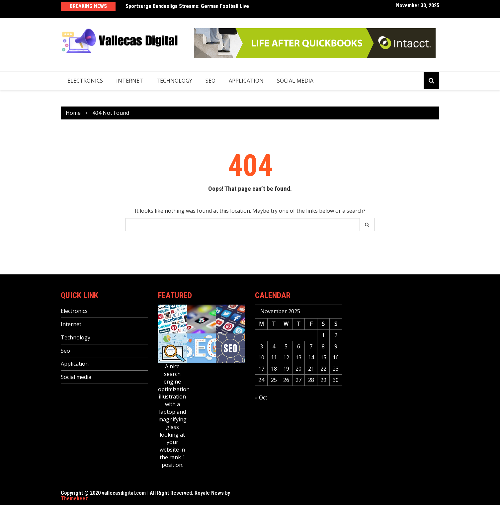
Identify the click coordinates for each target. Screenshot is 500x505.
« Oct (261, 397)
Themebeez (74, 498)
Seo (210, 80)
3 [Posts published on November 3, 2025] (261, 346)
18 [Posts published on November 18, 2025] (274, 368)
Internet (129, 80)
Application (246, 80)
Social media (295, 80)
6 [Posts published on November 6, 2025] (298, 346)
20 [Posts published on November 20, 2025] (298, 368)
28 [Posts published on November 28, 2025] (311, 380)
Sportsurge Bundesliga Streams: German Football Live (187, 6)
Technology (174, 80)
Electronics (85, 80)
